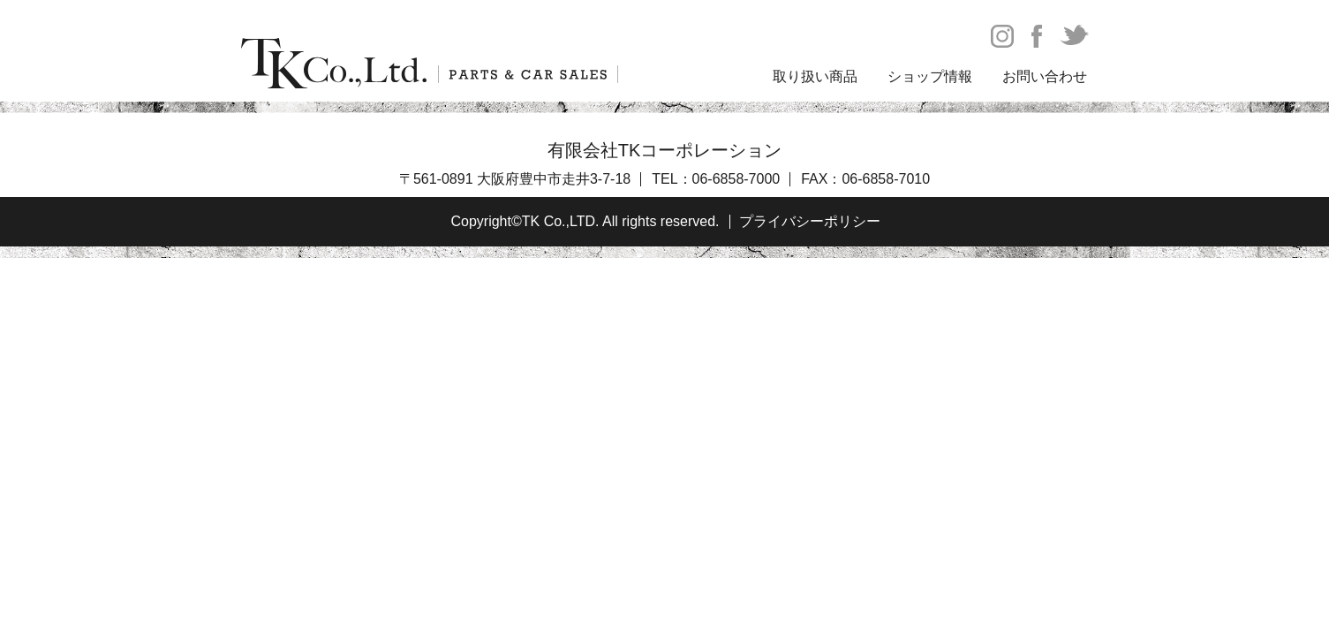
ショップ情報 (929, 76)
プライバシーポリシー (809, 221)
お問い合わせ (1044, 76)
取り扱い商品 (815, 76)
